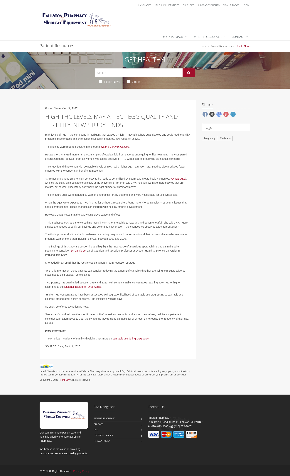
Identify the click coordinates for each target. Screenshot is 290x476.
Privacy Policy (102, 441)
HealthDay (64, 379)
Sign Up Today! (231, 5)
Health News (109, 81)
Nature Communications (115, 146)
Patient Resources (207, 36)
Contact (238, 36)
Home (203, 46)
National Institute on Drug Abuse (83, 286)
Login (246, 5)
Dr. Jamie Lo (78, 250)
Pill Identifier (171, 5)
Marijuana (225, 138)
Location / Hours (210, 5)
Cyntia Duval (178, 178)
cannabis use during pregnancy (131, 338)
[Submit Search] (189, 72)
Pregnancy (209, 138)
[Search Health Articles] (139, 72)
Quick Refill (190, 5)
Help (157, 5)
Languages (144, 5)
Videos (134, 81)
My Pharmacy (173, 36)
